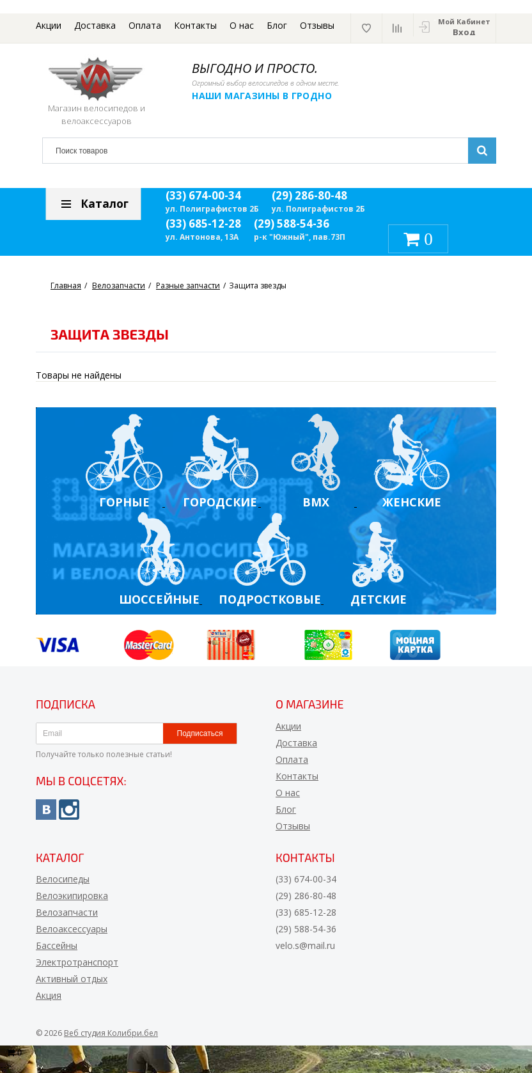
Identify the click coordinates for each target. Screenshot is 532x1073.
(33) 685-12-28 (203, 223)
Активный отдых (71, 979)
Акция (48, 995)
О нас (242, 25)
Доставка (95, 25)
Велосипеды (63, 879)
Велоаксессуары (71, 929)
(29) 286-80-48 (309, 195)
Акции (48, 25)
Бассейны (56, 945)
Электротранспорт (77, 962)
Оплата (145, 25)
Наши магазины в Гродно (262, 96)
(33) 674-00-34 (203, 195)
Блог (277, 25)
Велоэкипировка (72, 895)
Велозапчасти (67, 912)
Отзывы (317, 25)
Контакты (195, 25)
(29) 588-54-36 (291, 223)
